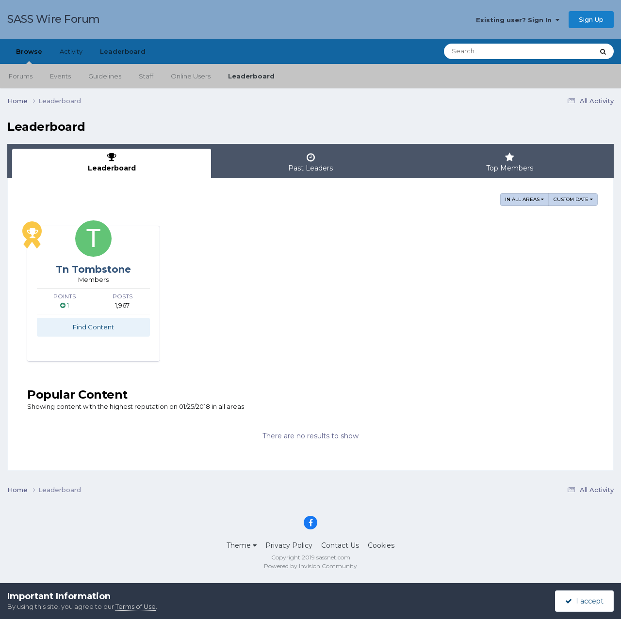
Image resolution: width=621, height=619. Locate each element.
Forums (21, 76)
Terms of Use (135, 606)
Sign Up (591, 19)
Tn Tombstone (93, 269)
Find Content (93, 327)
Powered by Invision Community (310, 566)
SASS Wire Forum (53, 19)
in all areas (524, 199)
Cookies (381, 545)
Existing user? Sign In (517, 20)
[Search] (492, 51)
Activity (71, 51)
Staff (146, 76)
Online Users (191, 76)
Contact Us (340, 545)
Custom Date (573, 199)
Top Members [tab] (509, 162)
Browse (29, 55)
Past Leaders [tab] (310, 162)
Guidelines (104, 76)
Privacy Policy (288, 545)
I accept (584, 601)
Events (60, 76)
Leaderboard (251, 76)
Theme (242, 545)
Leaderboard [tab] (111, 162)
